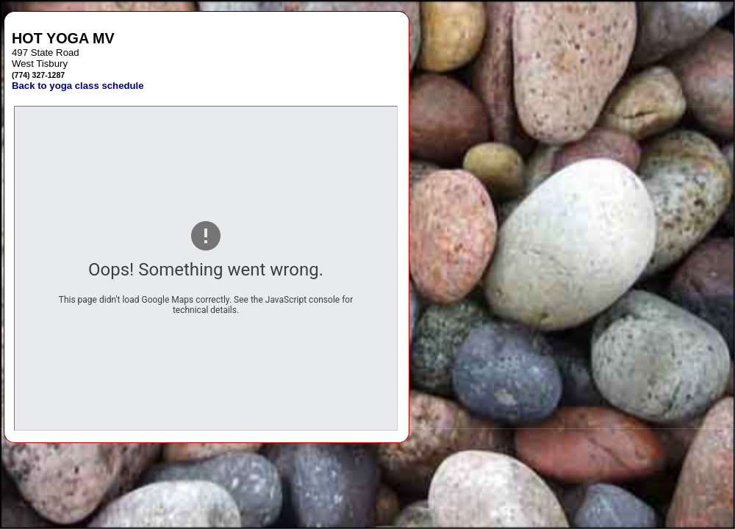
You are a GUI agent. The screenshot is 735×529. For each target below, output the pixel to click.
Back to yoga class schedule (78, 85)
